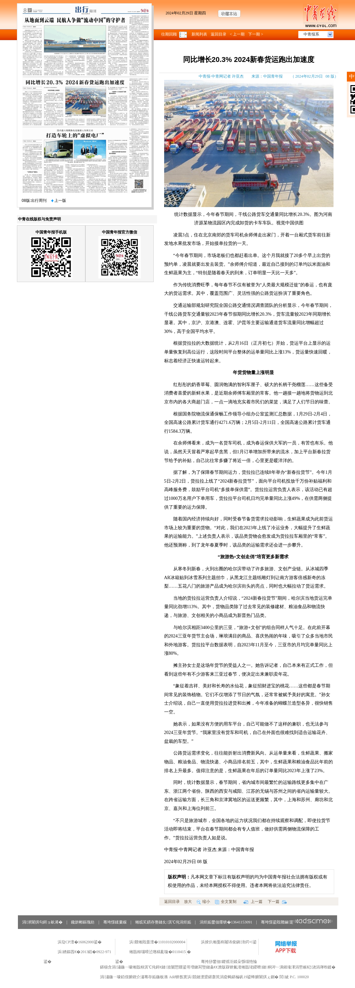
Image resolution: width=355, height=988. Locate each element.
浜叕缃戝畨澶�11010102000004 (157, 942)
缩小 (203, 901)
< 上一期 (237, 34)
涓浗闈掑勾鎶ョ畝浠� (42, 922)
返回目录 (218, 34)
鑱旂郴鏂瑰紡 (82, 922)
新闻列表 (199, 34)
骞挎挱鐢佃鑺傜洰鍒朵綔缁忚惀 (229, 961)
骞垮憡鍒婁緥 (115, 922)
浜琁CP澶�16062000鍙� (80, 942)
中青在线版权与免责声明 (39, 219)
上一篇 (253, 901)
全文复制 (225, 901)
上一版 (58, 200)
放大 (188, 901)
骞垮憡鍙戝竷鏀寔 (297, 922)
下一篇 (277, 901)
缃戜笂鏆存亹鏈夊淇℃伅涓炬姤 (163, 922)
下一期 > (255, 34)
